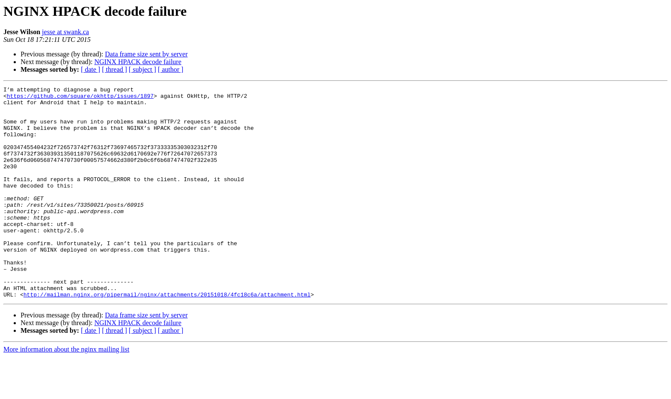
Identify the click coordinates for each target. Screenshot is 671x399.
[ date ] (90, 69)
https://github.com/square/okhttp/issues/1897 (80, 98)
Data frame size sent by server (146, 54)
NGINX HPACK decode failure (137, 61)
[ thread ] (114, 69)
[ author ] (171, 69)
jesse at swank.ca (65, 31)
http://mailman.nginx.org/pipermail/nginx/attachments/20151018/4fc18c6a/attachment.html (167, 336)
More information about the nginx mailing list (66, 391)
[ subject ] (142, 69)
